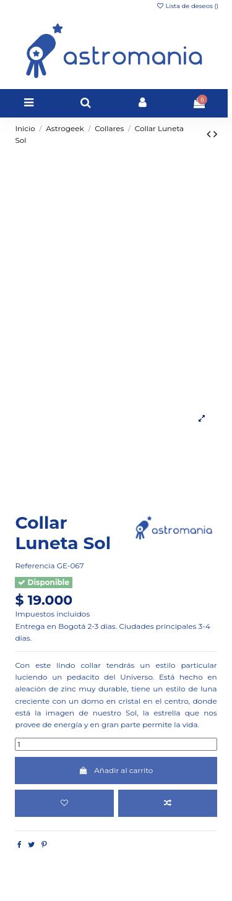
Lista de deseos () (187, 6)
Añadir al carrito (116, 770)
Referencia (34, 565)
